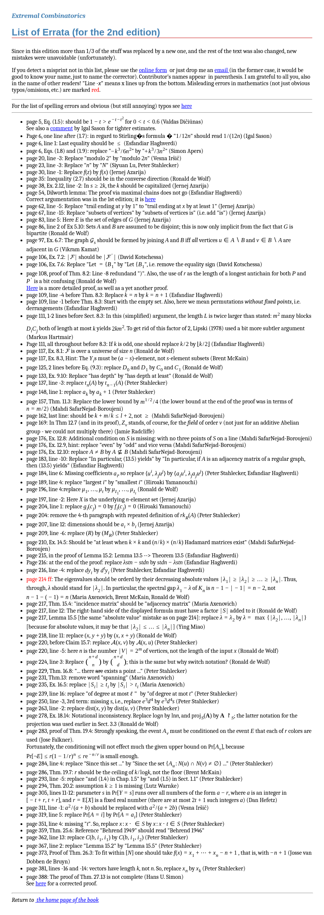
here (186, 106)
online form (153, 70)
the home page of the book (66, 900)
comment (61, 128)
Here (32, 288)
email (222, 70)
